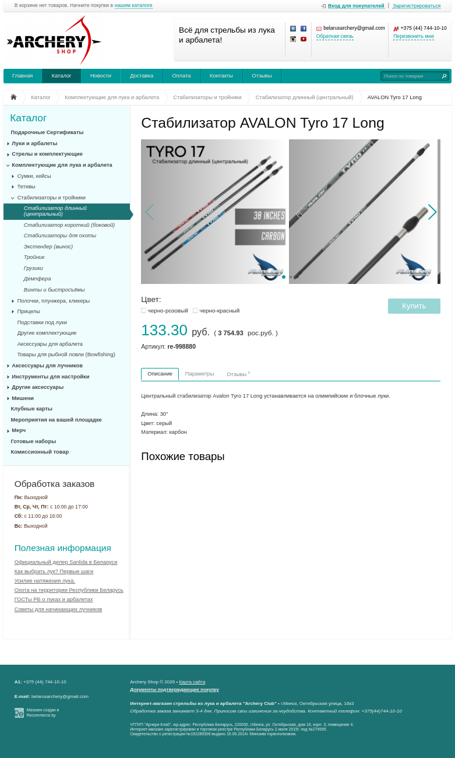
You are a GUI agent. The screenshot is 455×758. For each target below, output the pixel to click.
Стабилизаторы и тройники (51, 198)
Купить (414, 305)
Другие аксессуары (38, 387)
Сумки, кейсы (34, 176)
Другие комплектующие (47, 333)
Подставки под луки (42, 322)
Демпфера (37, 279)
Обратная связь (335, 36)
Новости (100, 76)
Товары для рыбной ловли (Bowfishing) (66, 354)
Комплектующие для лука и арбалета (62, 165)
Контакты (221, 76)
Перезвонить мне (413, 36)
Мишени (23, 398)
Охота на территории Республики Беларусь (69, 590)
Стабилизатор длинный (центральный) (55, 211)
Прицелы (28, 311)
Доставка (141, 76)
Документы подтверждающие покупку (174, 689)
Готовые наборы (34, 441)
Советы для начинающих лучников (59, 609)
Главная (22, 76)
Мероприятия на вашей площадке (56, 420)
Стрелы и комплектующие (47, 154)
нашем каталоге (134, 5)
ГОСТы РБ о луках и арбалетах (54, 599)
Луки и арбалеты (34, 143)
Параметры (199, 374)
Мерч (19, 430)
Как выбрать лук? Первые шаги (54, 571)
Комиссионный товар (40, 452)
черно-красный (219, 310)
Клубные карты (32, 409)
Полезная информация (63, 548)
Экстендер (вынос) (48, 247)
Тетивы (26, 187)
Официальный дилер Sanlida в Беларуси (66, 562)
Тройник (34, 257)
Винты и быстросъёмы (54, 290)
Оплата (181, 76)
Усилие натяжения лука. (45, 581)
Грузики (33, 268)
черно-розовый (167, 310)
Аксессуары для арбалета (50, 344)
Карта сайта (192, 682)
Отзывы (261, 76)
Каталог (62, 76)
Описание (159, 374)
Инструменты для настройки (50, 377)
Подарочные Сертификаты (47, 132)
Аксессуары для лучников (47, 366)
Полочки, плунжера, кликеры (53, 301)
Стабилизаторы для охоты (60, 235)
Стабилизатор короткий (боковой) (69, 225)
